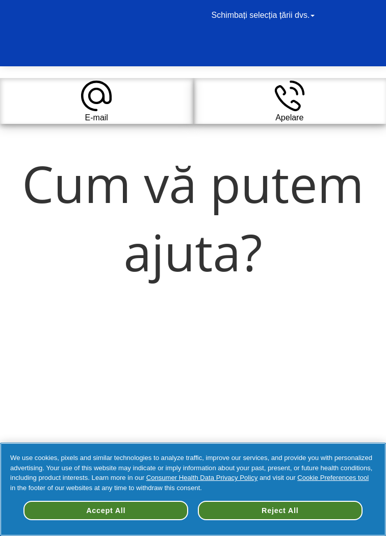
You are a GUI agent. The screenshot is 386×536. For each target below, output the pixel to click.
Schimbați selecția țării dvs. (264, 15)
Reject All (280, 510)
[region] (193, 489)
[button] (96, 101)
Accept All (105, 510)
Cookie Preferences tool (333, 477)
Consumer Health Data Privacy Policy (202, 477)
